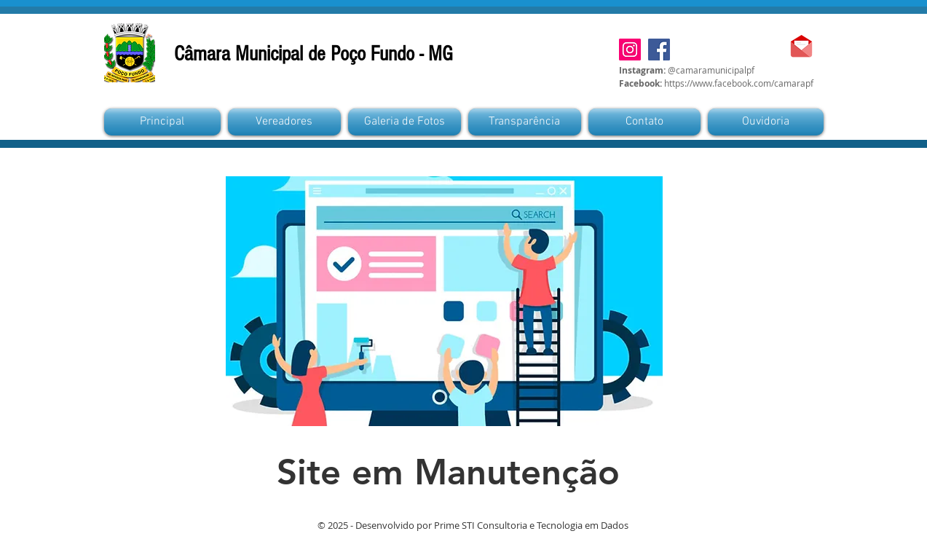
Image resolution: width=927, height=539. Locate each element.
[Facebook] (659, 49)
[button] (404, 122)
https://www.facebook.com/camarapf (738, 83)
